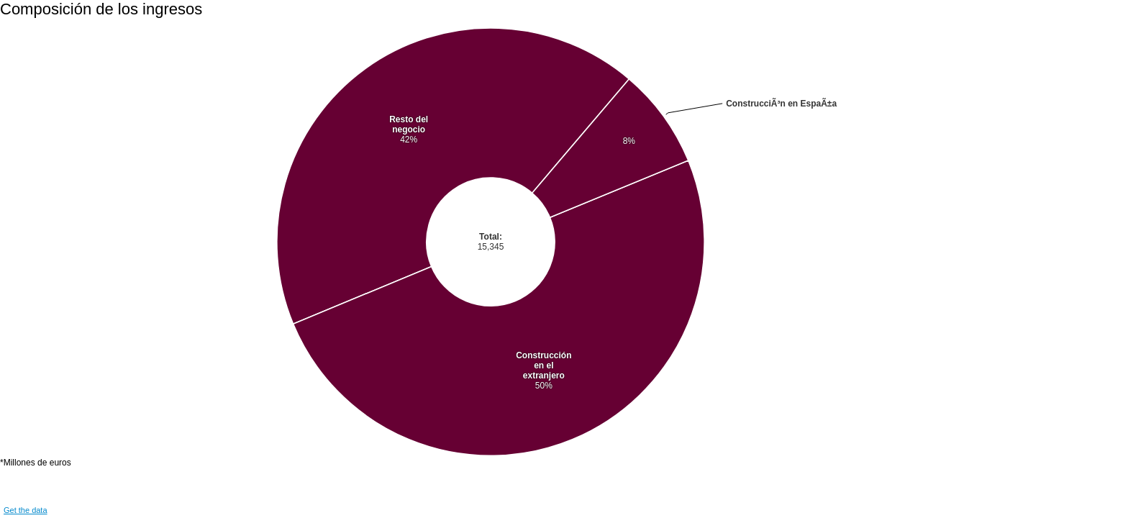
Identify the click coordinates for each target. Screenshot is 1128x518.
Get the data (25, 510)
